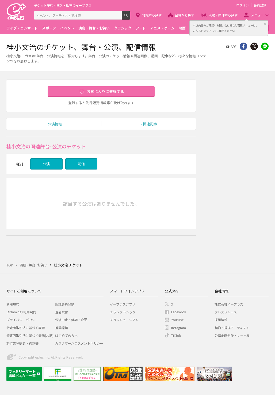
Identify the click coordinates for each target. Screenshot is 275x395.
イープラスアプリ (122, 304)
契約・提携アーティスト (232, 327)
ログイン (242, 5)
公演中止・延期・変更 (71, 319)
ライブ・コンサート (22, 28)
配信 (81, 163)
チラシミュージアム (124, 319)
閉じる (265, 24)
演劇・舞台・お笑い (94, 28)
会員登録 (260, 5)
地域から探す (152, 15)
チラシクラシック (123, 312)
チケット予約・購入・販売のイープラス (62, 5)
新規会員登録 (64, 304)
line (265, 46)
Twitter (254, 46)
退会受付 (61, 312)
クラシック (122, 28)
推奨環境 (61, 327)
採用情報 (221, 319)
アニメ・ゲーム (162, 28)
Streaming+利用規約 (21, 312)
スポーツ (49, 28)
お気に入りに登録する (105, 91)
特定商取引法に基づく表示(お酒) (30, 335)
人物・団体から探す (223, 15)
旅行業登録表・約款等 (22, 343)
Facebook (178, 312)
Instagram (178, 327)
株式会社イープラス (229, 304)
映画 (182, 28)
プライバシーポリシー (22, 319)
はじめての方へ (66, 335)
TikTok (176, 335)
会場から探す (184, 15)
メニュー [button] (257, 15)
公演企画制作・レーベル (232, 335)
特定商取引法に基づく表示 (25, 327)
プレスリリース (226, 312)
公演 (46, 163)
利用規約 (12, 304)
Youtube (177, 319)
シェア (243, 46)
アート (141, 28)
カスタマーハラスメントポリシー (79, 343)
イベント (67, 28)
